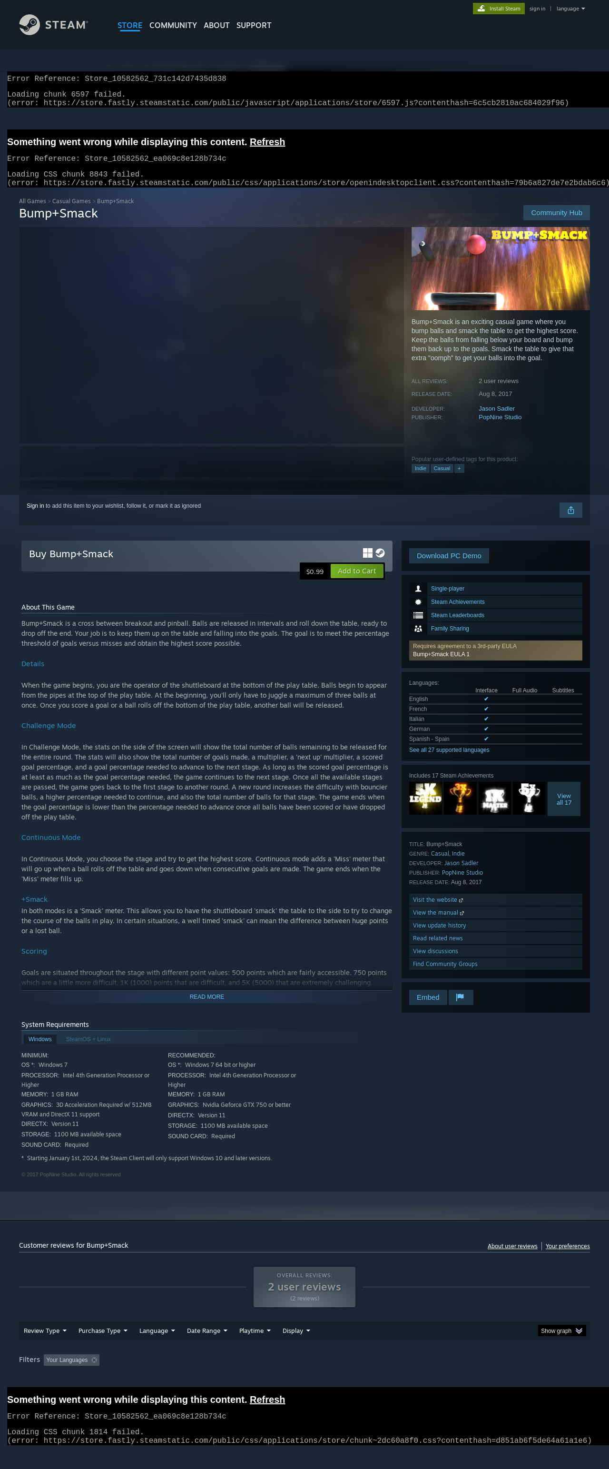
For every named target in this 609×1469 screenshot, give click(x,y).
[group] (304, 1378)
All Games (32, 212)
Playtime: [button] (236, 1378)
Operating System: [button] (384, 1378)
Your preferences (568, 1257)
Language (153, 1348)
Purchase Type (99, 1348)
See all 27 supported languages (449, 761)
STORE (130, 25)
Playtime (251, 1348)
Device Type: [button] (507, 1378)
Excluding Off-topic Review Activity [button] (163, 1378)
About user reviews (513, 1257)
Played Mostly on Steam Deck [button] (305, 1378)
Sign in (35, 517)
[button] (495, 662)
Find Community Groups (445, 975)
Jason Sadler (497, 420)
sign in (537, 8)
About (217, 25)
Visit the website (439, 911)
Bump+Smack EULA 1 (441, 665)
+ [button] (459, 480)
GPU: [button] (465, 1378)
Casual (442, 480)
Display (293, 1348)
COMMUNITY (173, 25)
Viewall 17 (564, 810)
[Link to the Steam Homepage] (61, 33)
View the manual (439, 923)
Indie (420, 480)
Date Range (203, 1348)
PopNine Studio (500, 428)
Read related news (438, 949)
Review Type (41, 1348)
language (568, 8)
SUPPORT (254, 25)
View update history (439, 936)
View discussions (435, 962)
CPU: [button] (434, 1378)
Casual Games (71, 212)
